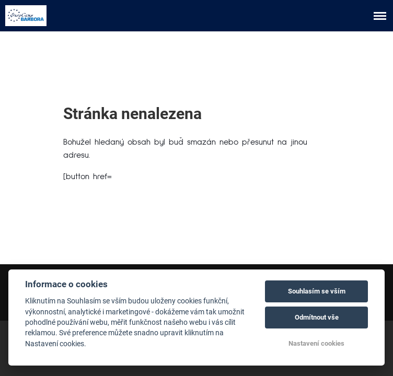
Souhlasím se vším (316, 291)
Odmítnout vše (317, 317)
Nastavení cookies (316, 343)
